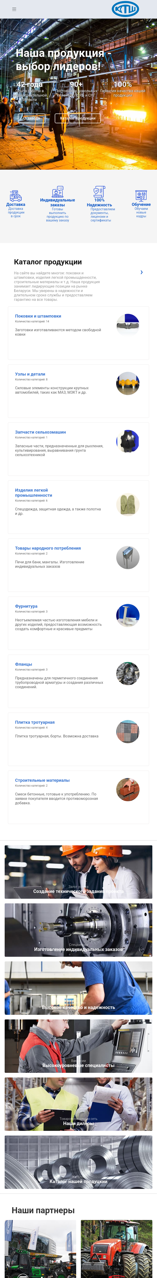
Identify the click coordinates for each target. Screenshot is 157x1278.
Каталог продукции (78, 118)
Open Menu (14, 9)
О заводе (31, 118)
